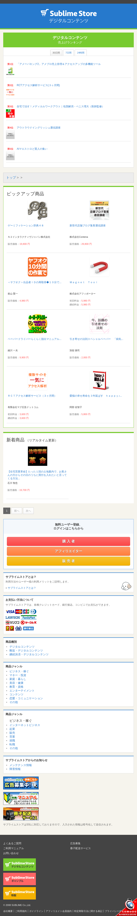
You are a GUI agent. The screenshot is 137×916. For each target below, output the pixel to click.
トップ (11, 177)
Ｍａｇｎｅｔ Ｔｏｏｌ (84, 282)
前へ (16, 510)
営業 (12, 736)
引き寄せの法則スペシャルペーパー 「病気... (96, 339)
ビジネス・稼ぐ (19, 671)
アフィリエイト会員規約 (59, 911)
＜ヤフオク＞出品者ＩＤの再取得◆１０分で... (34, 282)
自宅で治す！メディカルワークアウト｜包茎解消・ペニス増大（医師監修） (60, 106)
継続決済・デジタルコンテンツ (29, 654)
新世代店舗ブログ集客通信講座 (88, 225)
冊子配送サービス (80, 848)
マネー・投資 (17, 675)
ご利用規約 (21, 911)
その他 (13, 702)
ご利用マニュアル (13, 848)
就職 (12, 740)
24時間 (80, 52)
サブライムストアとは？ (22, 587)
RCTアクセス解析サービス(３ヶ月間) (38, 85)
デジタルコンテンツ (22, 646)
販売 (12, 732)
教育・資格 (16, 686)
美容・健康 (16, 682)
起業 (12, 729)
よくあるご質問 (12, 843)
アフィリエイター (68, 551)
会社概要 (8, 911)
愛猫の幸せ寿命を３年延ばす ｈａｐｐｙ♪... (96, 395)
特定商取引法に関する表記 (88, 911)
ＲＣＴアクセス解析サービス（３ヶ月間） (32, 395)
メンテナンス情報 (20, 765)
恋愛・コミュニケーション (26, 698)
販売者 (69, 561)
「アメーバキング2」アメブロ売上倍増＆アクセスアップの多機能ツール (59, 64)
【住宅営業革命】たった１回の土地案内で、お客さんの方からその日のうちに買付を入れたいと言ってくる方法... (37, 475)
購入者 (69, 541)
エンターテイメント (22, 690)
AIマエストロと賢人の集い (32, 148)
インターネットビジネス (24, 725)
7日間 (68, 52)
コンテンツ (16, 694)
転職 (12, 744)
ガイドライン (36, 911)
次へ (28, 510)
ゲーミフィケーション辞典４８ (26, 225)
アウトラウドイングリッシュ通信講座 (39, 127)
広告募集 (75, 843)
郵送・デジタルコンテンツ (26, 650)
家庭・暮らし (17, 679)
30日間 (56, 52)
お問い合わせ (11, 853)
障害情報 (15, 769)
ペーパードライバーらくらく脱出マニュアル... (34, 339)
